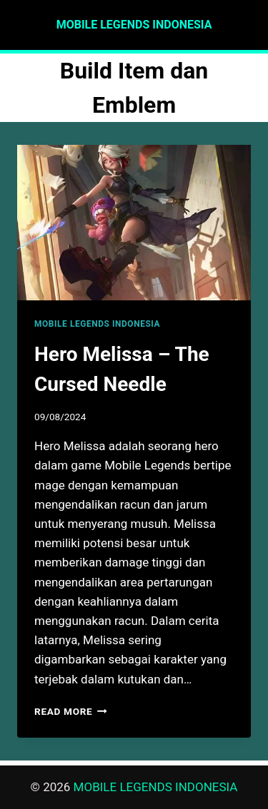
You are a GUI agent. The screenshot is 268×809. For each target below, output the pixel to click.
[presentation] (134, 222)
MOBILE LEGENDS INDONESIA (97, 324)
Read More (70, 711)
